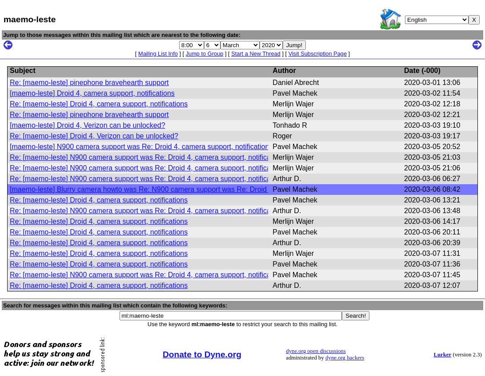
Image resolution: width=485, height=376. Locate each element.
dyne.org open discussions (315, 351)
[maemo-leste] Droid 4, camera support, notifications (92, 93)
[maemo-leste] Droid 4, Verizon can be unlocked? (87, 125)
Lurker (442, 355)
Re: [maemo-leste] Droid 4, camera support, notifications (99, 104)
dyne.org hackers (344, 358)
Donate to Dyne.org (202, 354)
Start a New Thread (256, 53)
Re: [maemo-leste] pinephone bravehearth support (89, 82)
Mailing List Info (158, 53)
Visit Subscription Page (318, 53)
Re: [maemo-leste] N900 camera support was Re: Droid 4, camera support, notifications (148, 157)
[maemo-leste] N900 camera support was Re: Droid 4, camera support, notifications (141, 146)
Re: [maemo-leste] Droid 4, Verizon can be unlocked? (94, 136)
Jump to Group (205, 53)
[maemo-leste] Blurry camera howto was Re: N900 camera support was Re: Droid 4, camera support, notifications (189, 189)
